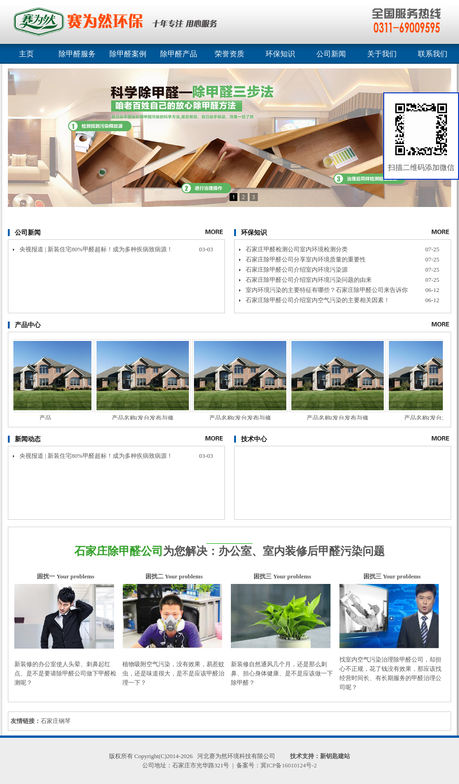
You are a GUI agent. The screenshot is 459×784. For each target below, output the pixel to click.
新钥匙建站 (335, 756)
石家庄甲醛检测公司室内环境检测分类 (297, 249)
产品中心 (28, 325)
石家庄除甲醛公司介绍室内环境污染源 (297, 269)
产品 (47, 417)
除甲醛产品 (178, 54)
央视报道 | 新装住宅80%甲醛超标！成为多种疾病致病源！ (96, 249)
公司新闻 (331, 54)
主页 (26, 54)
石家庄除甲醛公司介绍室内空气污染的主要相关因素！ (318, 300)
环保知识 (280, 54)
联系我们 (432, 54)
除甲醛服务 (77, 54)
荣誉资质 (229, 54)
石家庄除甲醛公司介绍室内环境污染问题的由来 (309, 279)
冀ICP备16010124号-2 (288, 765)
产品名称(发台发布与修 (144, 417)
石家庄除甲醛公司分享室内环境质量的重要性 (306, 259)
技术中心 (254, 439)
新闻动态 (28, 439)
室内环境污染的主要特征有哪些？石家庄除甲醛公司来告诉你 (327, 289)
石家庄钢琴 (56, 720)
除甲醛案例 (127, 54)
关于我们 (382, 54)
